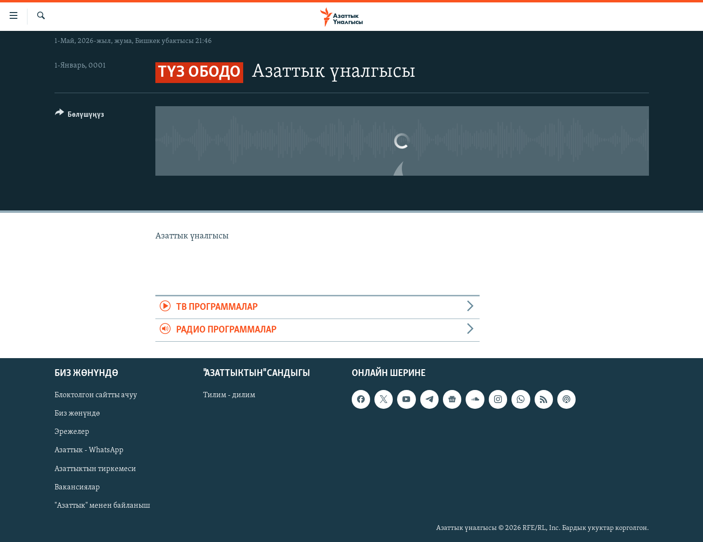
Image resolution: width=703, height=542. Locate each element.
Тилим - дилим (229, 396)
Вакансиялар (77, 487)
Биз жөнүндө (77, 414)
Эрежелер (72, 432)
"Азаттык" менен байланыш (102, 506)
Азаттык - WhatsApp (89, 451)
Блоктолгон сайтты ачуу (96, 396)
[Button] (80, 116)
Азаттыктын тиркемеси (95, 469)
